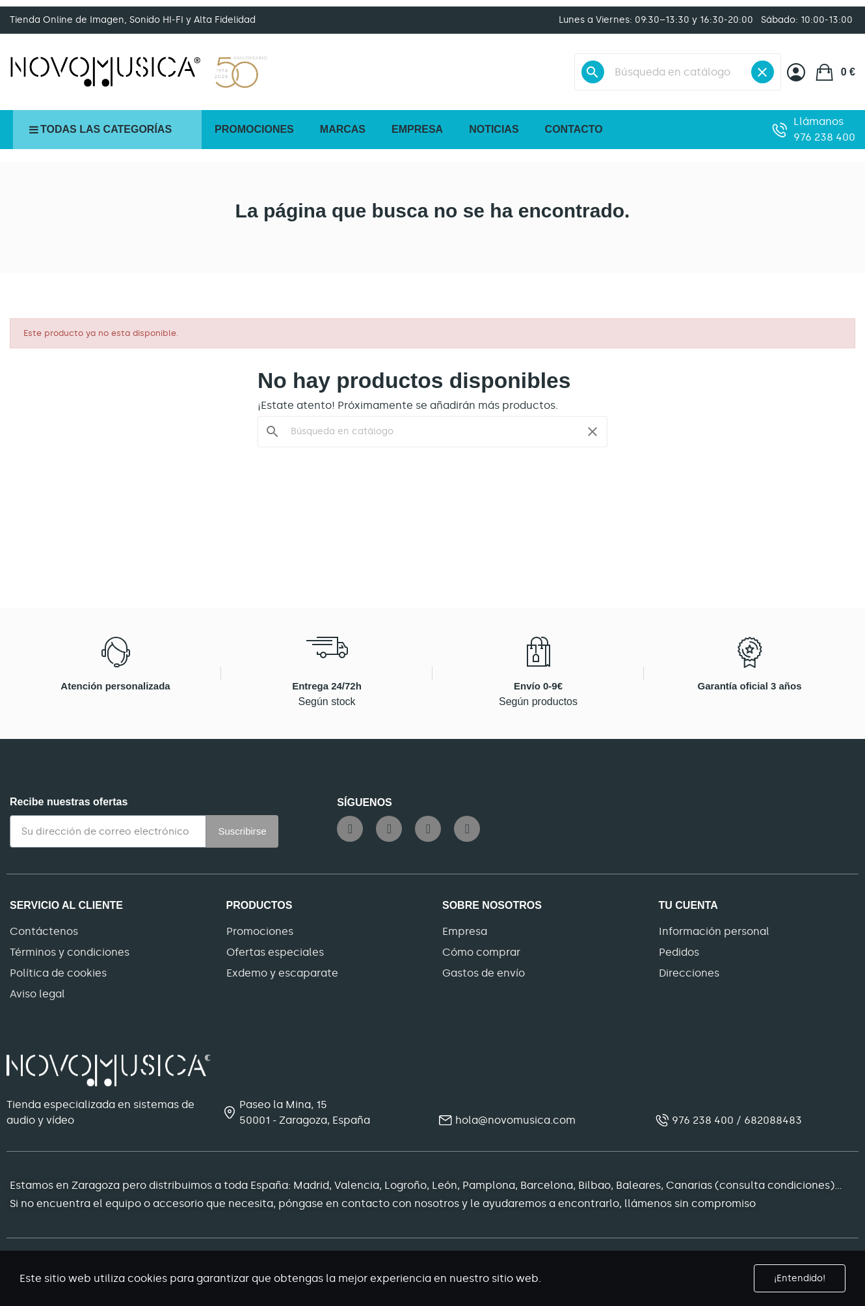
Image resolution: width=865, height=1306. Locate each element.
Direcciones (689, 973)
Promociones (259, 931)
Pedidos (679, 952)
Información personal (714, 931)
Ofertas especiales (275, 952)
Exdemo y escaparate (282, 973)
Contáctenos (44, 931)
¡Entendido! (799, 1278)
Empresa (464, 931)
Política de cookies (58, 973)
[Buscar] (677, 72)
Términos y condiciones (69, 952)
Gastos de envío (483, 973)
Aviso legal (37, 994)
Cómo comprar (481, 952)
